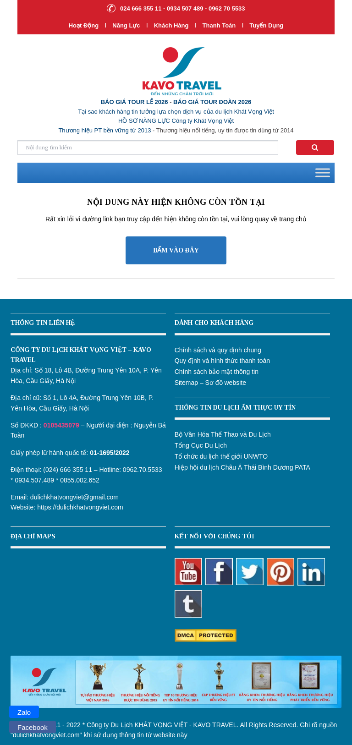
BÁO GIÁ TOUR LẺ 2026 (134, 102)
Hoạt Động (84, 25)
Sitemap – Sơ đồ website (210, 382)
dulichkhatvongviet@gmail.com (74, 497)
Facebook (32, 727)
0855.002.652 (79, 480)
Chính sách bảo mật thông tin (216, 371)
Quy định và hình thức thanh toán (222, 360)
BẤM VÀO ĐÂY (176, 250)
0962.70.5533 (142, 469)
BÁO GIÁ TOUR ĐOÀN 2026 (212, 102)
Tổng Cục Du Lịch (201, 445)
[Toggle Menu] (322, 173)
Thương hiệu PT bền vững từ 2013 (104, 130)
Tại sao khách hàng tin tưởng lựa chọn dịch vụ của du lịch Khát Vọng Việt (176, 111)
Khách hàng (171, 25)
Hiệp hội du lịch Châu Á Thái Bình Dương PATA (242, 467)
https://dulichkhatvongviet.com (80, 507)
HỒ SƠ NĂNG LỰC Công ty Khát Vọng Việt (176, 120)
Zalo (24, 712)
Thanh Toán (220, 25)
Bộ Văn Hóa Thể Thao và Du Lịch (223, 434)
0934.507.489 (34, 480)
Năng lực (126, 25)
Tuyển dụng (266, 25)
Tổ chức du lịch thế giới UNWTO (221, 456)
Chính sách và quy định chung (218, 350)
